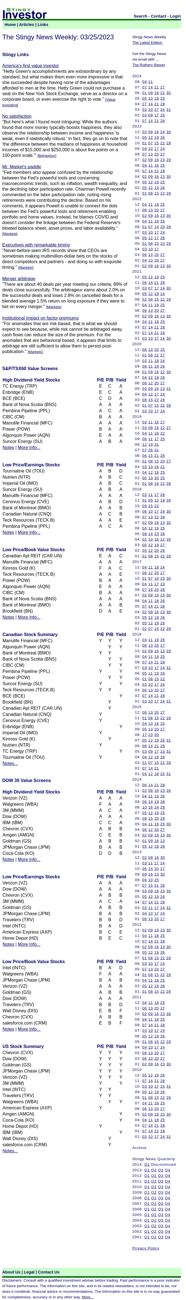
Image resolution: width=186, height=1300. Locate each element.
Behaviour (47, 155)
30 (168, 93)
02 (144, 160)
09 (150, 93)
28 (162, 104)
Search (140, 16)
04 (144, 82)
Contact (158, 16)
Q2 (154, 1170)
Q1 (147, 1164)
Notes (8, 447)
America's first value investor (30, 65)
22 (162, 93)
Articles (26, 24)
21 (156, 87)
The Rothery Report (148, 65)
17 (156, 109)
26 (162, 137)
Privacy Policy (145, 1248)
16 (156, 93)
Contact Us (48, 1272)
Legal (29, 1272)
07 (144, 87)
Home (10, 24)
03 (144, 109)
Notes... (10, 763)
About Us (11, 1272)
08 (150, 193)
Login (175, 16)
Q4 (167, 1170)
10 (150, 98)
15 (156, 143)
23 (162, 160)
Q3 (161, 1170)
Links (43, 24)
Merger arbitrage (18, 278)
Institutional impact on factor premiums (40, 318)
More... (87, 1297)
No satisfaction (17, 116)
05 (144, 98)
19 (156, 98)
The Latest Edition (147, 42)
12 (150, 137)
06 (144, 210)
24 (162, 109)
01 (144, 93)
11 (150, 82)
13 (150, 154)
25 (162, 98)
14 (150, 87)
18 (156, 204)
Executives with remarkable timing (36, 245)
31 (168, 109)
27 (162, 87)
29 (168, 143)
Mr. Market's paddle (21, 166)
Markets (9, 234)
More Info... (29, 447)
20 (156, 154)
